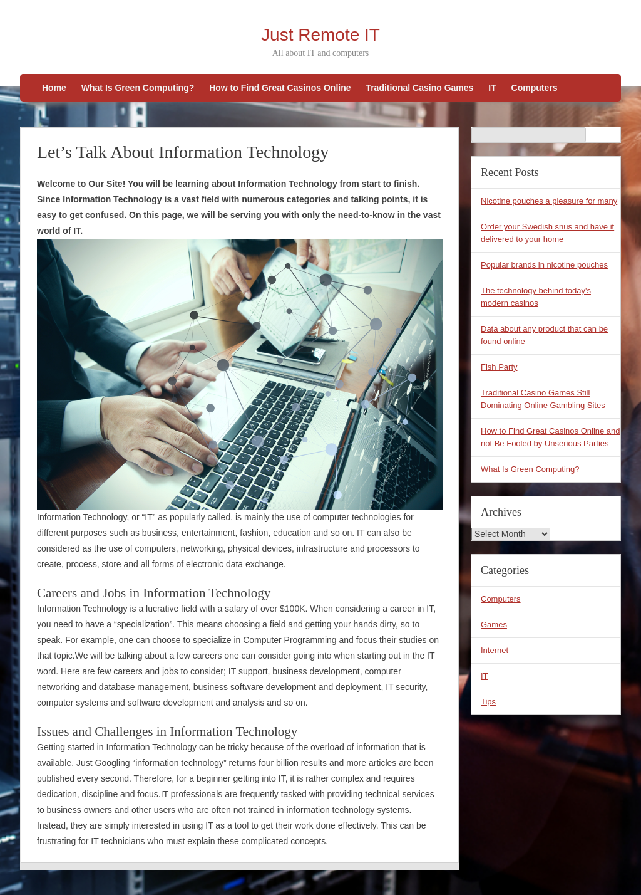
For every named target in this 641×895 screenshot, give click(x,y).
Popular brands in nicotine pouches (544, 265)
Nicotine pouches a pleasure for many (549, 201)
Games (494, 624)
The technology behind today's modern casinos (536, 297)
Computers (534, 88)
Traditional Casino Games (419, 88)
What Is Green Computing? (137, 88)
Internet (494, 650)
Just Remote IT (320, 34)
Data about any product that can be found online (544, 335)
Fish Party (499, 367)
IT (492, 88)
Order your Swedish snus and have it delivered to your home (547, 233)
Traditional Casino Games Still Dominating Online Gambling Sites (543, 399)
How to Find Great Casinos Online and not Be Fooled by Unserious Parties (550, 437)
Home (54, 88)
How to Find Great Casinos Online (280, 88)
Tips (488, 701)
